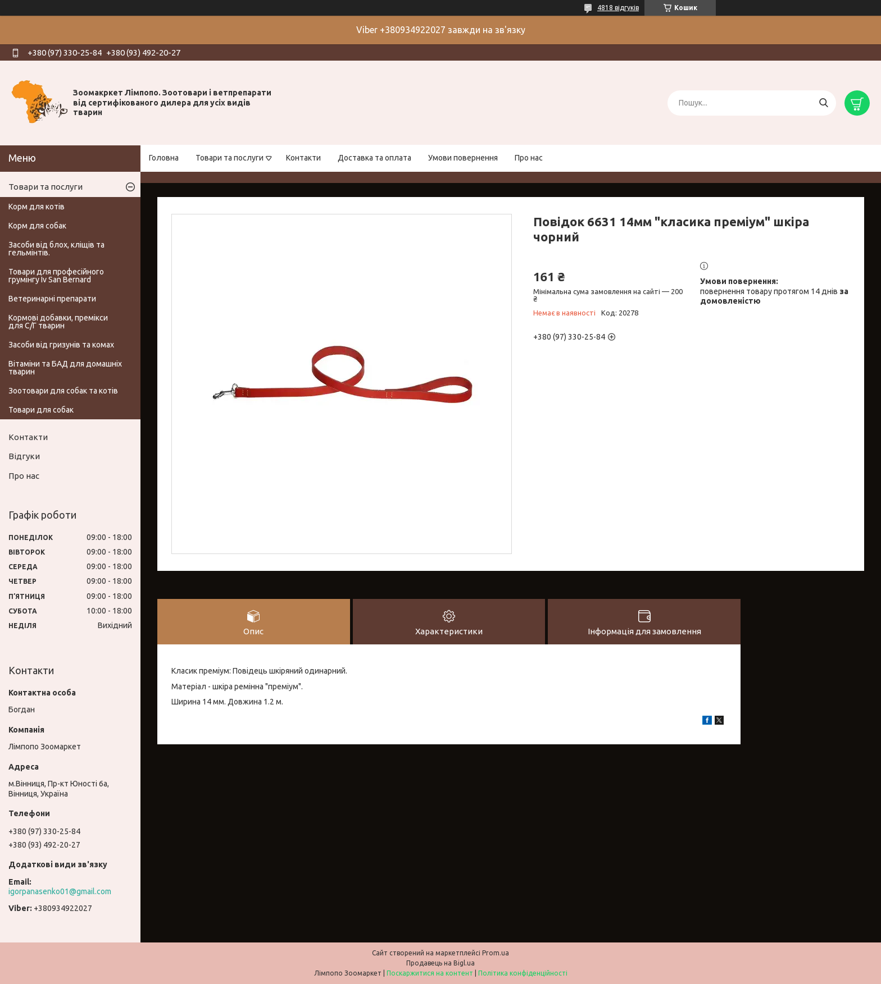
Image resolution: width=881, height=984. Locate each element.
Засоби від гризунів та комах (61, 344)
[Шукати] (823, 103)
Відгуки (24, 456)
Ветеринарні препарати (52, 298)
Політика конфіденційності (522, 973)
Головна (164, 157)
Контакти (303, 157)
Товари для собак (41, 409)
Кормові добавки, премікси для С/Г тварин (58, 321)
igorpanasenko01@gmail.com (59, 891)
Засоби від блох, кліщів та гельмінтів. (56, 248)
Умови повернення (463, 157)
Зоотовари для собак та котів (63, 390)
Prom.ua (495, 952)
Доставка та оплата (374, 157)
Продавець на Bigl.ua (440, 963)
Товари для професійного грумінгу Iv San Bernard (56, 275)
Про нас (529, 157)
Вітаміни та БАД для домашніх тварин (65, 367)
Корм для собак (37, 225)
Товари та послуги (230, 157)
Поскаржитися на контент (430, 973)
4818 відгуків (618, 7)
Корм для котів (36, 206)
